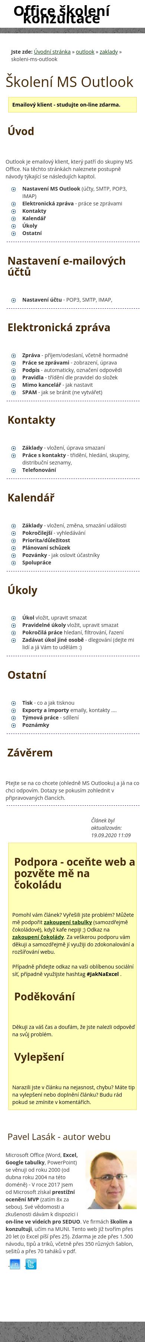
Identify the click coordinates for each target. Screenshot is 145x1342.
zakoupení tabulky (68, 922)
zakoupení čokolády (38, 936)
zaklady (109, 51)
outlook (85, 51)
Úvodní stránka (52, 51)
